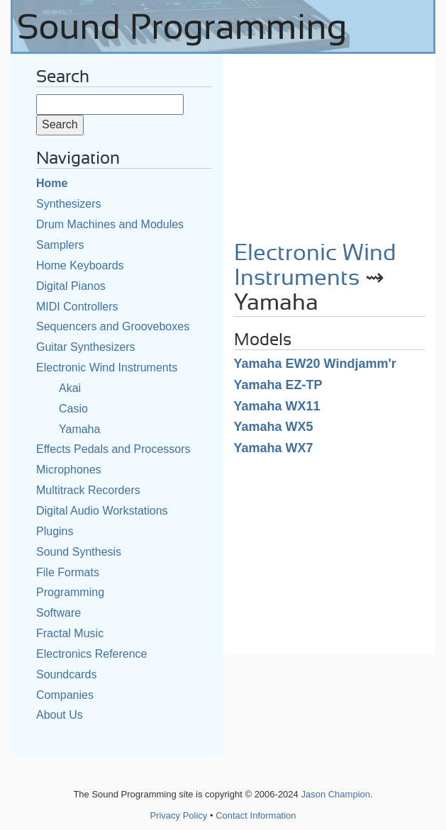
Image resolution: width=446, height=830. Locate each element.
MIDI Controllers (77, 307)
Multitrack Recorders (88, 490)
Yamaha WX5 (273, 427)
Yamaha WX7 (273, 448)
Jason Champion (335, 794)
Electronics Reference (91, 654)
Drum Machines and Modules (110, 224)
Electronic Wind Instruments (106, 367)
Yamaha (79, 429)
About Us (59, 715)
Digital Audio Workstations (102, 511)
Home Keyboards (80, 265)
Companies (65, 695)
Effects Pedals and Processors (113, 449)
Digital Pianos (71, 286)
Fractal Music (70, 633)
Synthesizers (68, 204)
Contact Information (256, 815)
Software (58, 613)
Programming (70, 592)
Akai (70, 388)
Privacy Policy (178, 815)
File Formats (67, 572)
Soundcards (66, 674)
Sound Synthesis (78, 552)
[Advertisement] (329, 142)
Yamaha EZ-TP (278, 385)
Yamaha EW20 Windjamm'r (315, 364)
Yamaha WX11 (277, 406)
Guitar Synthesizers (85, 347)
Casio (73, 409)
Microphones (68, 470)
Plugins (54, 531)
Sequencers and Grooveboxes (112, 326)
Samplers (60, 245)
